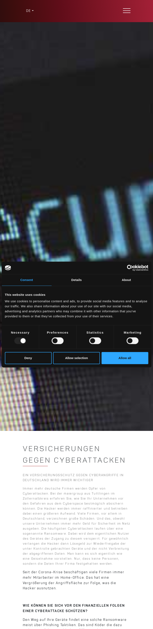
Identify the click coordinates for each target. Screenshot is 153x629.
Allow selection (76, 358)
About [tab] (126, 280)
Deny (28, 358)
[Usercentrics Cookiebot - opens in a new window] (130, 268)
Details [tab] (76, 280)
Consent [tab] (26, 280)
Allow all (125, 358)
